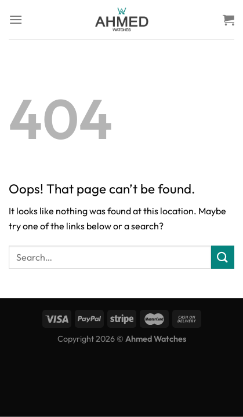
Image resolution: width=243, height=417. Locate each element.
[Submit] (222, 257)
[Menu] (16, 19)
